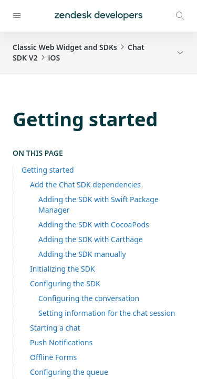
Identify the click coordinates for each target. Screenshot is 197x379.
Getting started (48, 170)
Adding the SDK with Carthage (90, 239)
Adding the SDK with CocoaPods (93, 225)
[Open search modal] (180, 15)
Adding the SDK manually (82, 254)
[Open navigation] (16, 15)
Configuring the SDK (65, 283)
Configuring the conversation (88, 298)
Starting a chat (55, 328)
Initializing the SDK (62, 269)
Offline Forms (53, 357)
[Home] (98, 15)
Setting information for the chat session (106, 313)
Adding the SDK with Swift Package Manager (98, 204)
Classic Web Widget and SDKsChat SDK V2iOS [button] (78, 52)
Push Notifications (61, 342)
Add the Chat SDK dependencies (85, 184)
